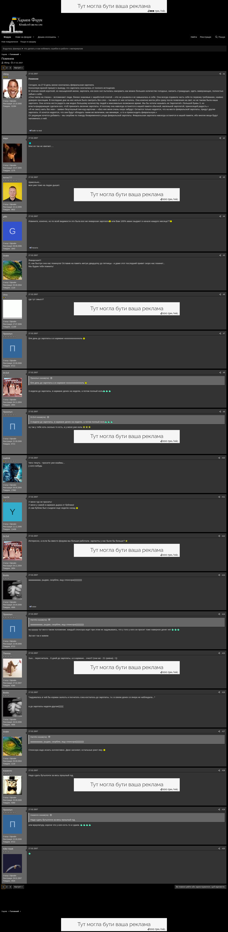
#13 (223, 575)
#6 (224, 294)
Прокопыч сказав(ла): (39, 378)
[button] (34, 37)
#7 (224, 333)
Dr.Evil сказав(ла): (38, 417)
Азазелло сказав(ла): (39, 815)
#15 (223, 653)
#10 (223, 458)
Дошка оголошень (47, 37)
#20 (223, 849)
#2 (224, 138)
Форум (7, 37)
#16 (223, 692)
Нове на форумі (23, 37)
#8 (224, 372)
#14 (223, 614)
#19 (223, 809)
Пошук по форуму (28, 42)
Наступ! (17, 68)
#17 (223, 731)
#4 (224, 216)
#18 (223, 770)
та (37, 131)
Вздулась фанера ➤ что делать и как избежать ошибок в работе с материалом (43, 48)
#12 (223, 536)
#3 (224, 177)
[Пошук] (220, 37)
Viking (6, 63)
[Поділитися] (220, 74)
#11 (223, 497)
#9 (224, 412)
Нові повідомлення (9, 42)
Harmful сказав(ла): (38, 620)
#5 (224, 255)
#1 (224, 74)
